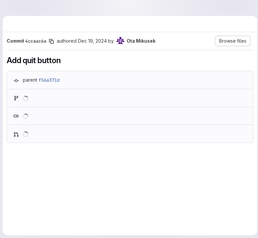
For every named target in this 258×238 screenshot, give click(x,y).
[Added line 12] (30, 221)
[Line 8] (14, 187)
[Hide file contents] (15, 171)
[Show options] (243, 171)
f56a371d (49, 80)
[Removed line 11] (14, 207)
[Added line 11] (30, 214)
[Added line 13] (30, 227)
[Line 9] (14, 194)
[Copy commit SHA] (51, 41)
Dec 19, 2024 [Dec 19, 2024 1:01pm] (92, 41)
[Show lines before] (23, 181)
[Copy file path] (63, 171)
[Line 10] (14, 201)
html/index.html (39, 171)
